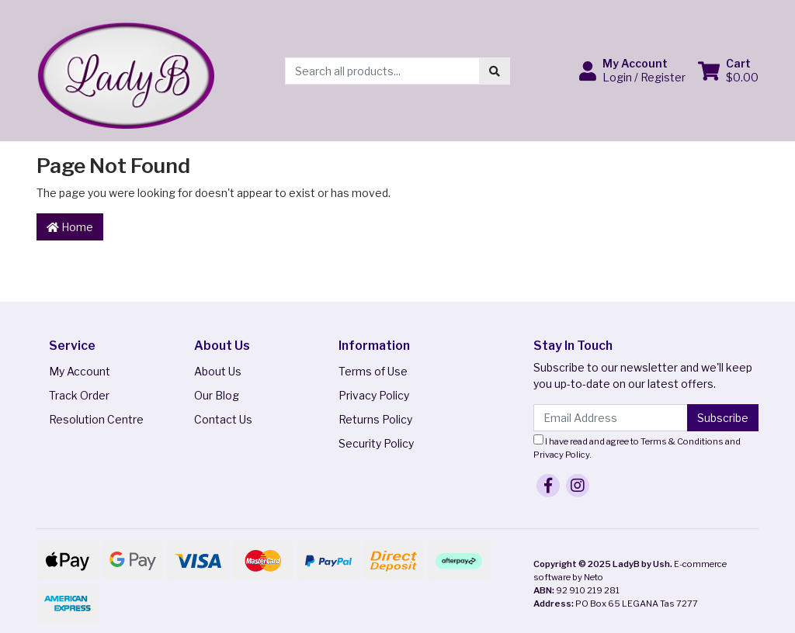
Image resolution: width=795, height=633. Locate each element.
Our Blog (216, 395)
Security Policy (376, 443)
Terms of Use (373, 371)
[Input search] (382, 71)
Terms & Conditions (682, 441)
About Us (217, 371)
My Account (79, 371)
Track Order (79, 395)
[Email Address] (610, 417)
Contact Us (223, 419)
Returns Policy (375, 419)
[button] (632, 71)
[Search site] (494, 71)
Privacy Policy (373, 395)
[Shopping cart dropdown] (728, 71)
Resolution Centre (96, 419)
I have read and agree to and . (637, 447)
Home (70, 226)
